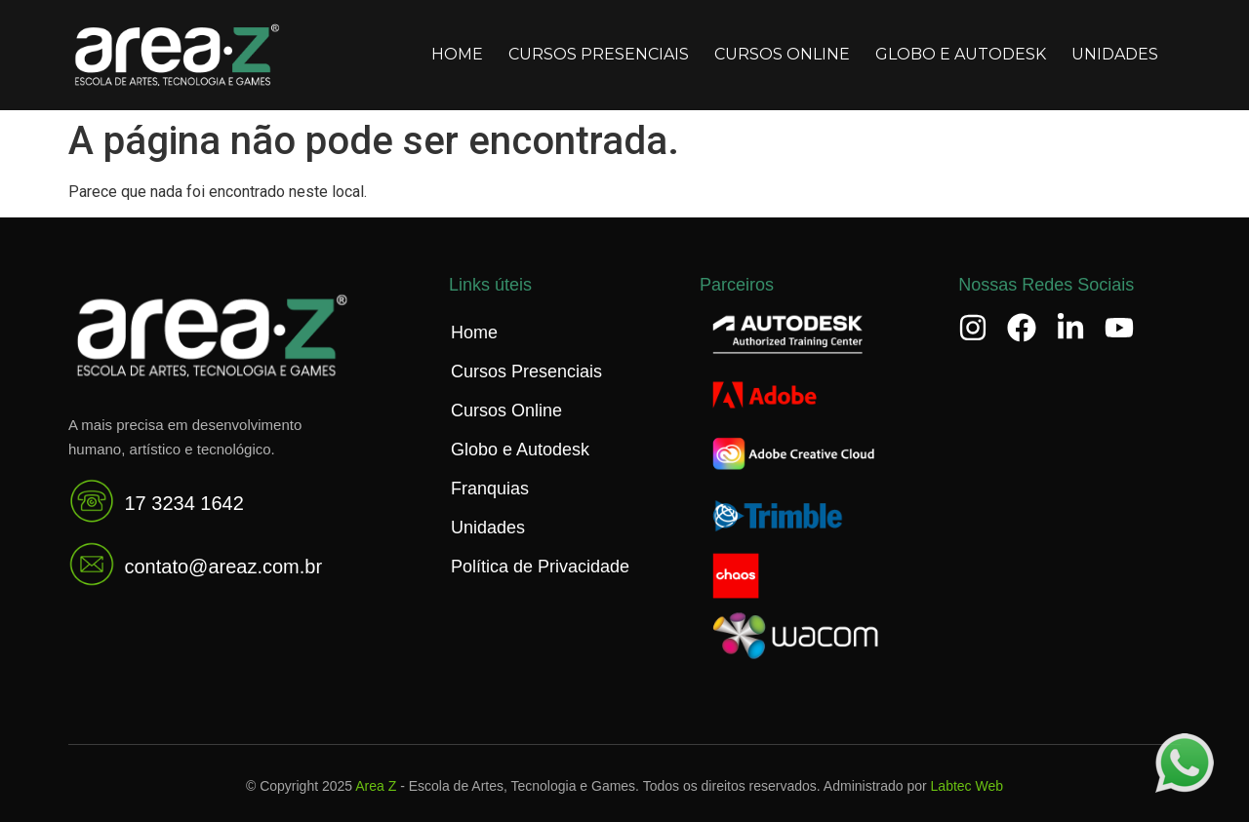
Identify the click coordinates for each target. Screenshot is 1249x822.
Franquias (490, 488)
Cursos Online (782, 54)
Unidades (1114, 54)
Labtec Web (967, 786)
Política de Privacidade (540, 566)
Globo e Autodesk (960, 54)
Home (457, 54)
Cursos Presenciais (598, 54)
